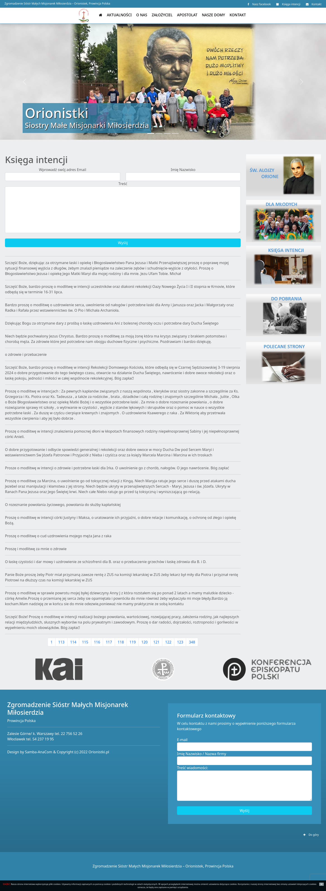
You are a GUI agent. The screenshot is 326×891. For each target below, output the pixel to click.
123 (180, 642)
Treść (122, 183)
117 (109, 642)
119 (132, 642)
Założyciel (162, 14)
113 (61, 642)
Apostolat (187, 14)
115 (85, 642)
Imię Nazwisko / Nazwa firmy (201, 753)
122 (168, 642)
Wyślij (123, 242)
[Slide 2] (159, 133)
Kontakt (313, 4)
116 (97, 642)
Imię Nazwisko (183, 169)
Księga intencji (288, 4)
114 (73, 642)
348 (192, 642)
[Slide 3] (167, 133)
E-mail (182, 739)
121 (156, 642)
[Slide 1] (150, 133)
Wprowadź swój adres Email (62, 169)
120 (144, 642)
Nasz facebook (259, 4)
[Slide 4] (175, 133)
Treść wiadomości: (192, 767)
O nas (141, 14)
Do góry (311, 835)
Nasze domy (213, 14)
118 (121, 642)
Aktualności (119, 14)
